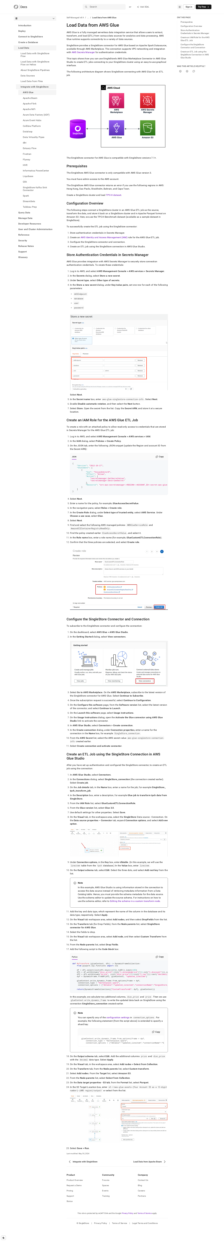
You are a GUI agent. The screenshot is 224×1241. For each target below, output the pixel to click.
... (88, 17)
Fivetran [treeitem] (27, 154)
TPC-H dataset (113, 195)
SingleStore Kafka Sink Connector (35, 189)
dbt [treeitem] (24, 142)
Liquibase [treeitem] (28, 176)
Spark (26, 195)
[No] (187, 71)
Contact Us (143, 1193)
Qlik (25, 181)
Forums (105, 1193)
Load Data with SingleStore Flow (35, 54)
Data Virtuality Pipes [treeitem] (33, 137)
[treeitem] (35, 25)
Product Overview (75, 1193)
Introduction (24, 25)
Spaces (105, 1198)
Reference (23, 234)
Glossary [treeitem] (23, 257)
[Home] (20, 7)
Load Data (23, 47)
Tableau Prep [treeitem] (30, 207)
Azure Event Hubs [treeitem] (32, 120)
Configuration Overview (191, 26)
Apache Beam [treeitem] (30, 98)
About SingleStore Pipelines (35, 70)
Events (105, 1203)
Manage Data (25, 218)
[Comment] (193, 71)
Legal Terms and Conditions (145, 1236)
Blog (140, 1198)
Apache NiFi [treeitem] (29, 109)
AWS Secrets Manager (83, 52)
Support (22, 251)
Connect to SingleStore (30, 36)
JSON (74, 457)
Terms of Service (144, 1226)
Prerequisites (187, 22)
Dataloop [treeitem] (28, 131)
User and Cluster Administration (35, 229)
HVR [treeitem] (25, 165)
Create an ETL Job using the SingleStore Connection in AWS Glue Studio (195, 54)
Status (70, 1214)
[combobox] (179, 7)
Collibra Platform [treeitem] (32, 126)
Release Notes (26, 246)
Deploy (22, 31)
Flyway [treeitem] (26, 159)
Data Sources (28, 75)
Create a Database (28, 42)
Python (75, 963)
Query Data (24, 212)
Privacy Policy (127, 1226)
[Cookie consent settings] (3, 1238)
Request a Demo (74, 1198)
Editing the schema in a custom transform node (135, 907)
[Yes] (180, 71)
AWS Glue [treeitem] (28, 92)
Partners (142, 1209)
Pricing (70, 1203)
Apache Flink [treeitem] (29, 103)
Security (22, 240)
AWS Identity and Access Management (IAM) (104, 237)
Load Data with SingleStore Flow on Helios (35, 63)
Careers (141, 1203)
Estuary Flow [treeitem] (29, 148)
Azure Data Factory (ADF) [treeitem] (36, 114)
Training (106, 1209)
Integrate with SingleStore (35, 86)
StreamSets (29, 201)
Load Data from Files (32, 81)
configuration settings (118, 1029)
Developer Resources (29, 223)
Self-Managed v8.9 (75, 17)
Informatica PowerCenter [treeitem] (36, 170)
